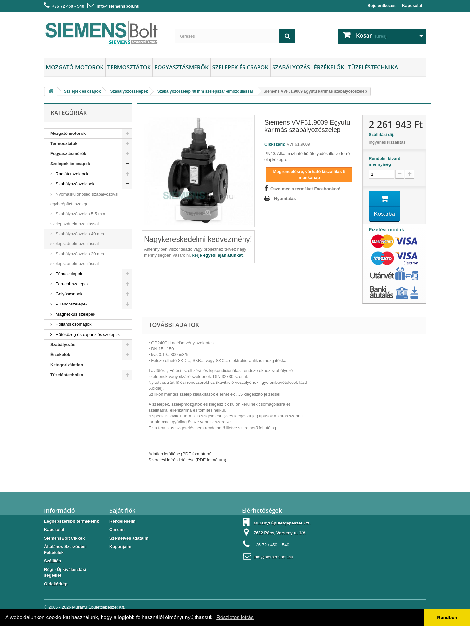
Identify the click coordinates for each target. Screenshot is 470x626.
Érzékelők (329, 67)
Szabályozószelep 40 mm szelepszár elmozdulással (77, 238)
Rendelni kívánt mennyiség (384, 161)
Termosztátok (129, 67)
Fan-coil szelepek (72, 283)
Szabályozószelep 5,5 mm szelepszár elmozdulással (77, 218)
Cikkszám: (274, 144)
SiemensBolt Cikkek (64, 539)
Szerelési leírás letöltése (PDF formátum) (187, 460)
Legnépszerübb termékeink (71, 522)
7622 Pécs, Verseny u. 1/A (280, 533)
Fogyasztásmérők (181, 67)
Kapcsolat (412, 5)
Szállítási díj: (383, 134)
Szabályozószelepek (74, 183)
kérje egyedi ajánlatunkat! (218, 255)
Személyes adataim (128, 539)
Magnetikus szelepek (75, 314)
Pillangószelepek (71, 304)
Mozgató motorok (74, 67)
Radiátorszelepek (71, 173)
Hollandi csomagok (73, 324)
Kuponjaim (120, 547)
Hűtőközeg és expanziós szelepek (87, 334)
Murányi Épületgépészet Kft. (98, 608)
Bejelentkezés (382, 5)
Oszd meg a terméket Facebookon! (305, 188)
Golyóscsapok (68, 293)
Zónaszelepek (68, 273)
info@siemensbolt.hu (118, 6)
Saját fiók (122, 511)
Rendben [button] (447, 617)
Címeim (117, 530)
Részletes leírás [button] (235, 617)
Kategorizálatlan (66, 364)
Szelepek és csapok (240, 67)
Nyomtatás (285, 198)
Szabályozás (291, 67)
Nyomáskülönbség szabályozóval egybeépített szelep (84, 199)
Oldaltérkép (56, 584)
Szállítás (52, 561)
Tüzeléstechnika (373, 67)
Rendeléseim (122, 522)
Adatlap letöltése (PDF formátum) (180, 454)
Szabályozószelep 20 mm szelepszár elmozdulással (77, 258)
